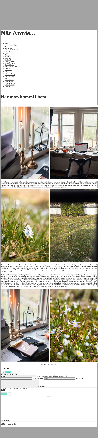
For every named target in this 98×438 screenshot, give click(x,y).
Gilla (8, 372)
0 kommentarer (8, 368)
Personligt (8, 68)
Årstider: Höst (9, 80)
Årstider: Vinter (9, 85)
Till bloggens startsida (8, 424)
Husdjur (7, 55)
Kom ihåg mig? (44, 376)
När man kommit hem (23, 97)
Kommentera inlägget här (9, 374)
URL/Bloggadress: (38, 378)
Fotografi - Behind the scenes (14, 50)
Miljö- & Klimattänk (11, 66)
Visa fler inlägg (5, 421)
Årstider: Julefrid (10, 81)
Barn (6, 43)
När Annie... (18, 33)
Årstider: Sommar (10, 83)
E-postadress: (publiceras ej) (58, 376)
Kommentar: (79, 378)
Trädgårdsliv (9, 73)
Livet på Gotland (10, 63)
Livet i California (10, 61)
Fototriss (7, 52)
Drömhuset (8, 48)
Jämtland (8, 60)
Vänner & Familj (10, 75)
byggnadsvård (9, 76)
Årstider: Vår (9, 86)
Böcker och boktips (11, 45)
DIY (6, 47)
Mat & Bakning (9, 65)
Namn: (3, 376)
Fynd (6, 53)
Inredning (8, 56)
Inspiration (8, 58)
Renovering (8, 70)
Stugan (7, 71)
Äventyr (7, 78)
